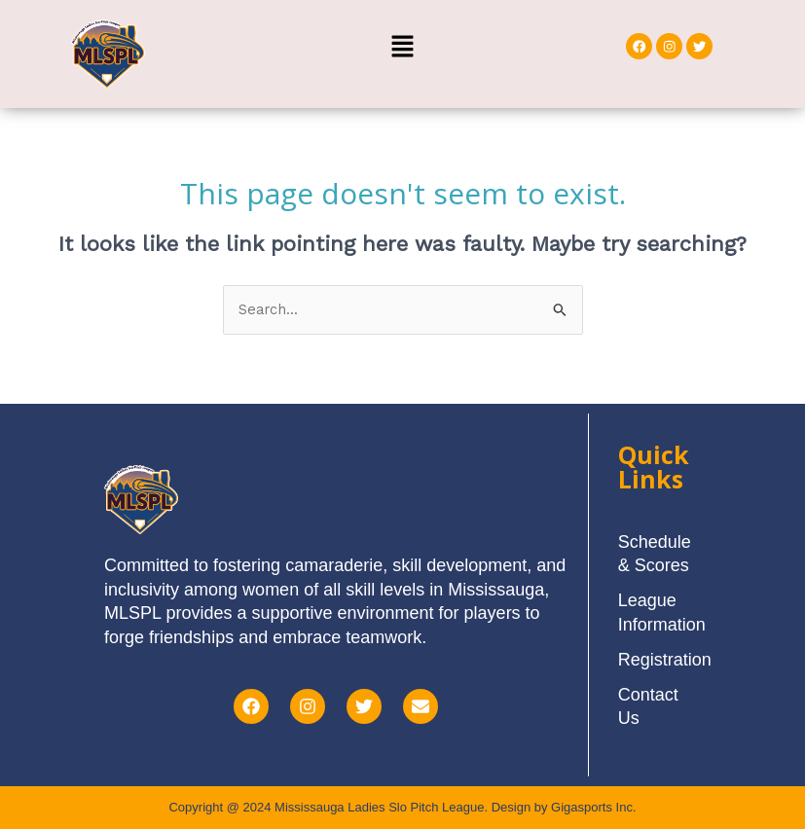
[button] (402, 47)
